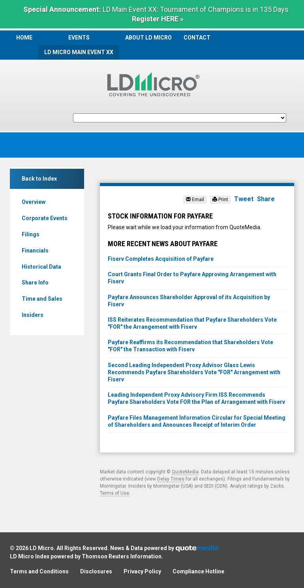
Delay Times (170, 479)
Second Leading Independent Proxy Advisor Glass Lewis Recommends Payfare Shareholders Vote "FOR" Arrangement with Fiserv (194, 372)
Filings (30, 234)
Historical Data (41, 267)
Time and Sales (42, 299)
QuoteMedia (185, 472)
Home (24, 37)
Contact (197, 37)
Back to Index (39, 178)
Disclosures (96, 571)
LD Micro (42, 548)
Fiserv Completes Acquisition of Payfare (161, 259)
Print (220, 199)
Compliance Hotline (198, 571)
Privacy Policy (142, 571)
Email (195, 199)
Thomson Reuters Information (121, 556)
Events (79, 37)
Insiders (32, 315)
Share (266, 199)
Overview (33, 202)
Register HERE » (158, 19)
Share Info (35, 282)
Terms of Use (114, 493)
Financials (35, 250)
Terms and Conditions (39, 571)
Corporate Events (45, 218)
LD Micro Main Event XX (78, 52)
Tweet (243, 199)
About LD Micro (148, 37)
